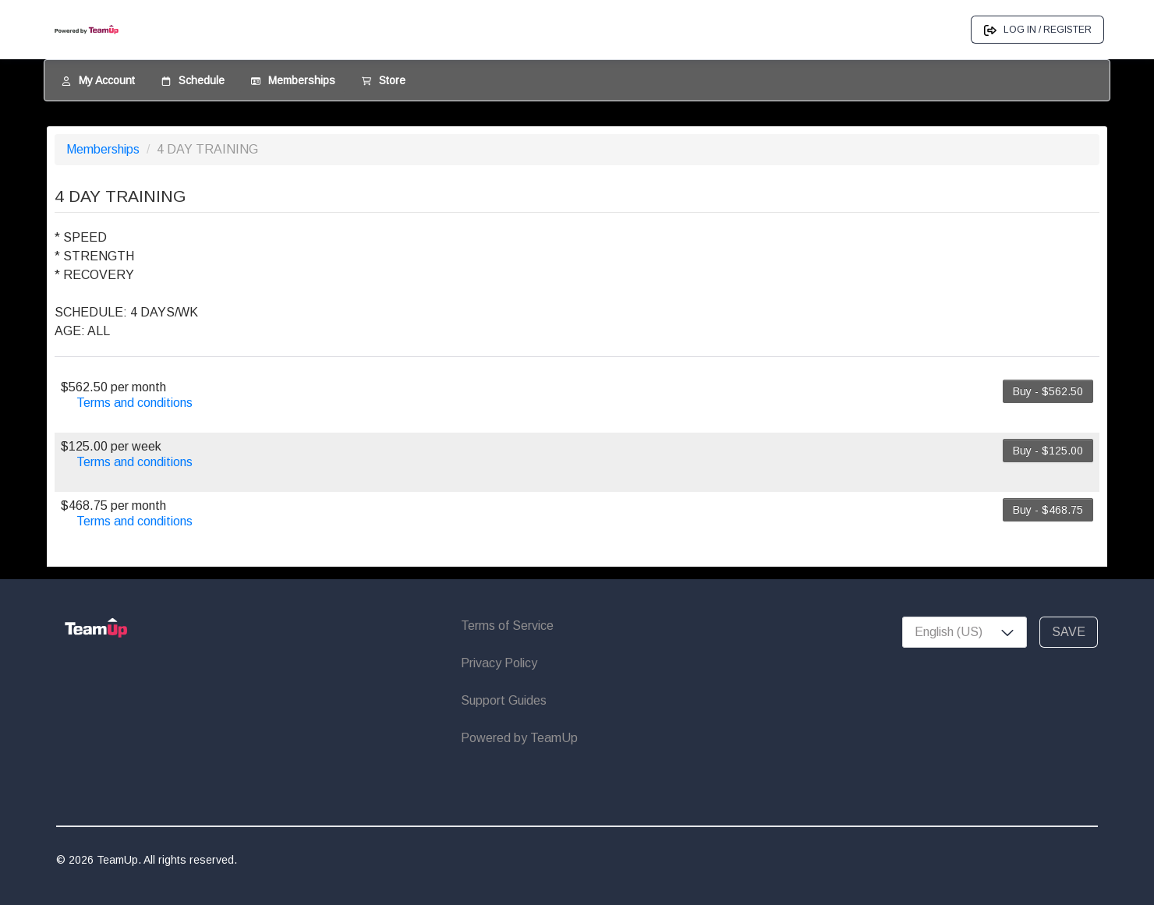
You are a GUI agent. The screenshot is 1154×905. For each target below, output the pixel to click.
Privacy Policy (499, 663)
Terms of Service (507, 625)
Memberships (104, 149)
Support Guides (504, 700)
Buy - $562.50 (1048, 391)
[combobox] (964, 632)
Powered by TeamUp (519, 737)
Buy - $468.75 (1048, 510)
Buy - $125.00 (1048, 450)
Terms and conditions (134, 402)
